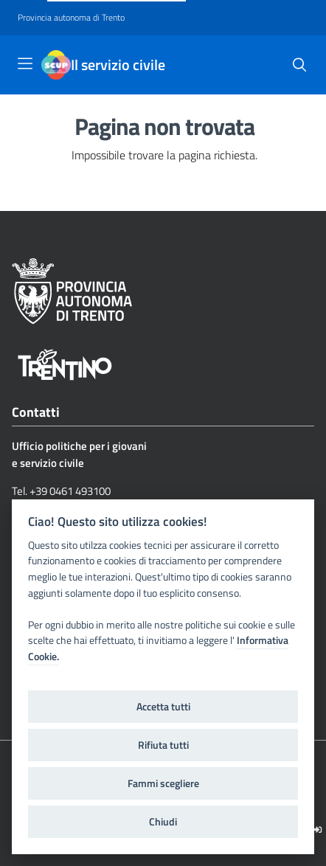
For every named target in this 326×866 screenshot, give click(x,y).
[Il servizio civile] (56, 65)
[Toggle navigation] (25, 63)
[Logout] (317, 829)
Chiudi (163, 821)
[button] (299, 65)
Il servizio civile (118, 65)
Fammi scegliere (163, 783)
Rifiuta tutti (163, 745)
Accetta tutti (163, 706)
